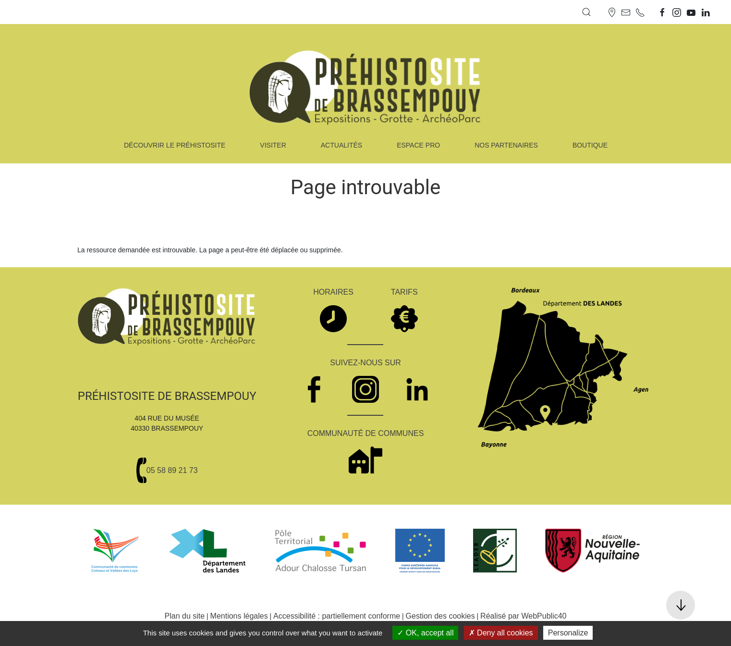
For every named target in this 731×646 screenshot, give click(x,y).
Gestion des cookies (440, 616)
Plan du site (185, 616)
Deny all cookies (501, 633)
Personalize (568, 633)
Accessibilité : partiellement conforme (336, 616)
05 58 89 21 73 (172, 470)
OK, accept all (425, 633)
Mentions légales (239, 616)
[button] (586, 12)
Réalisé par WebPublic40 (523, 616)
